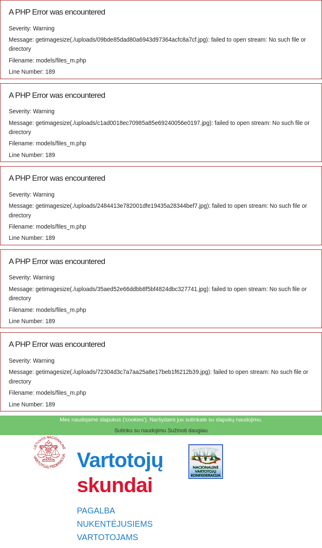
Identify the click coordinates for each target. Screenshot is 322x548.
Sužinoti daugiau (188, 430)
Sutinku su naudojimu (140, 430)
